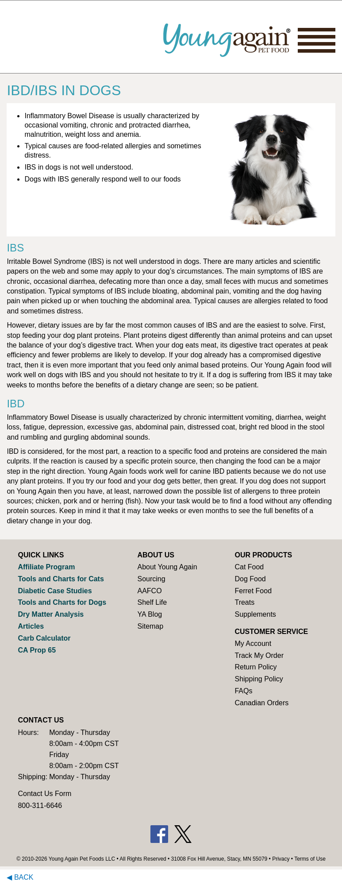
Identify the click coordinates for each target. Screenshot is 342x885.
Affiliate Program (46, 567)
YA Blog (149, 614)
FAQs (243, 691)
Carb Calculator (44, 638)
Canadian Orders (261, 703)
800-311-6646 (40, 805)
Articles (31, 626)
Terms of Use (310, 859)
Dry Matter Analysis (51, 614)
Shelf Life (152, 602)
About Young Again (167, 567)
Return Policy (255, 667)
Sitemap (150, 626)
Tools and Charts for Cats (61, 579)
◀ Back (20, 877)
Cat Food (249, 567)
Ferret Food (253, 591)
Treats (244, 602)
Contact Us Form (44, 793)
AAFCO (149, 591)
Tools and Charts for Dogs (62, 602)
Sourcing (151, 579)
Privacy (280, 859)
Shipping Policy (258, 679)
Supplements (255, 614)
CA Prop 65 (37, 650)
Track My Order (259, 655)
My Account (252, 643)
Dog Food (249, 579)
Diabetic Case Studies (55, 591)
